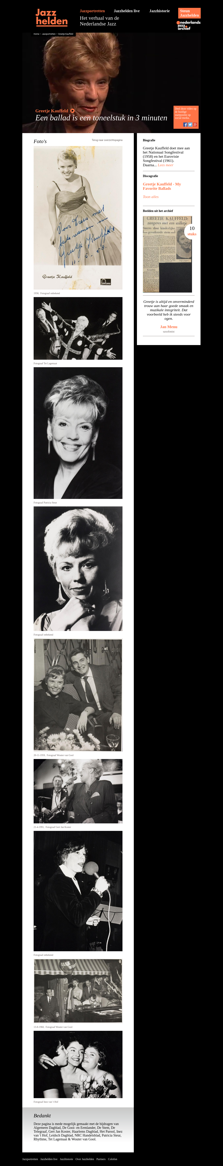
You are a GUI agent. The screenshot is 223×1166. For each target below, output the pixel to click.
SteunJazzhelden (189, 13)
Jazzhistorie (159, 11)
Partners (101, 1159)
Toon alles (151, 197)
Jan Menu (168, 327)
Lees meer (165, 165)
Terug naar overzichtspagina (107, 140)
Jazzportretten (92, 11)
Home (36, 34)
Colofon (112, 1159)
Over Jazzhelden (84, 1159)
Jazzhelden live (127, 11)
